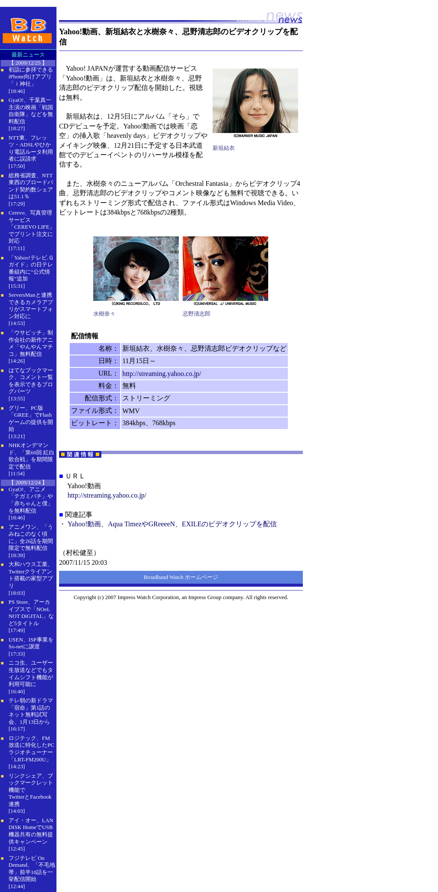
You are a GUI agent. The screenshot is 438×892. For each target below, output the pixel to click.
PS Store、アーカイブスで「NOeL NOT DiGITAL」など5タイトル (31, 612)
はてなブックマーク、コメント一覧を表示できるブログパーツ (31, 381)
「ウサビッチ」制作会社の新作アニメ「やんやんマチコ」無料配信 (31, 343)
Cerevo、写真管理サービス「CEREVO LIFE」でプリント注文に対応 (32, 226)
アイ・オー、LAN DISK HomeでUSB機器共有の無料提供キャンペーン (31, 831)
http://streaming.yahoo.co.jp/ (161, 373)
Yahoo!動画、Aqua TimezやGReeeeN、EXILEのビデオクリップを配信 (172, 524)
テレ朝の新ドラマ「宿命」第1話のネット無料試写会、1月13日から (31, 711)
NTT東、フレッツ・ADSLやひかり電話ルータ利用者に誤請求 (31, 148)
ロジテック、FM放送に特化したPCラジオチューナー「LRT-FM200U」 (31, 749)
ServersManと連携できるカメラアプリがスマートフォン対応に (31, 305)
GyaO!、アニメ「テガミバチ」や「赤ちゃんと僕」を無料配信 (31, 500)
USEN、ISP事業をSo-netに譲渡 (31, 643)
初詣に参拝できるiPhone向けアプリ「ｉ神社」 (31, 76)
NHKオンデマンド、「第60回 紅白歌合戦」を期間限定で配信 (31, 456)
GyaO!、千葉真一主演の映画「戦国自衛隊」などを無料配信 (31, 111)
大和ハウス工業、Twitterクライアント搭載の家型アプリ (31, 575)
